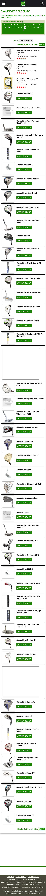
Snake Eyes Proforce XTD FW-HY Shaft (29, 335)
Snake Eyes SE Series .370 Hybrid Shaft (28, 597)
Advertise (10, 877)
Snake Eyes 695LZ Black (27, 498)
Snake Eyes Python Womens (29, 583)
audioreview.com (33, 893)
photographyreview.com (15, 893)
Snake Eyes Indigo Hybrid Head (27, 250)
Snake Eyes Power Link (26, 65)
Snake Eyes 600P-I (24, 569)
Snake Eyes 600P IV (25, 815)
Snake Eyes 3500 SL (25, 801)
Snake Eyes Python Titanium (29, 278)
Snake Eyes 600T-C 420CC (27, 50)
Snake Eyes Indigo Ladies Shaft (27, 150)
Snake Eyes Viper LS (25, 773)
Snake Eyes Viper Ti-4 (25, 654)
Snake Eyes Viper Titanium (28, 307)
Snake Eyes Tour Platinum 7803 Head (27, 626)
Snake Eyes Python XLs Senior (30, 399)
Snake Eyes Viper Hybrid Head (29, 787)
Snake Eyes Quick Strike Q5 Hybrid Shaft (28, 612)
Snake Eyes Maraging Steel (28, 79)
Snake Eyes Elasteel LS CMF (28, 484)
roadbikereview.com (20, 891)
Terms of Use (21, 877)
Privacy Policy (33, 877)
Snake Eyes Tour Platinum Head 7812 (27, 526)
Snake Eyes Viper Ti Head (27, 179)
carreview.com (36, 891)
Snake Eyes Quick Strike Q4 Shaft (28, 264)
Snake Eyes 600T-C (24, 94)
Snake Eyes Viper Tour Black (29, 108)
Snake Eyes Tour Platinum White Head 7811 (27, 413)
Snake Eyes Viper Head (26, 193)
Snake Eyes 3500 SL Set (27, 427)
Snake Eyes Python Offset (27, 207)
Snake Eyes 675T (23, 512)
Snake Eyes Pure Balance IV (28, 292)
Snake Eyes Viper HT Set (27, 541)
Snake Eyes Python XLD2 (27, 321)
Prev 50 (41, 44)
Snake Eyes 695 (23, 236)
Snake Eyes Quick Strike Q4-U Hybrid (29, 136)
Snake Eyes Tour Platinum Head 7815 (27, 122)
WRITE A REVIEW (24, 98)
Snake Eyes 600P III (24, 470)
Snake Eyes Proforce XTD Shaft (27, 730)
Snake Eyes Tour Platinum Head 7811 (27, 221)
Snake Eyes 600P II (24, 165)
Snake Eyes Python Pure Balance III (27, 759)
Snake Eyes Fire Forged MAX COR (29, 384)
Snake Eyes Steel (24, 716)
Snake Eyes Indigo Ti (25, 702)
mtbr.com (6, 891)
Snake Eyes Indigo (24, 441)
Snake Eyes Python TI (26, 640)
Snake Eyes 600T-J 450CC (27, 455)
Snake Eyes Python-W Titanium (26, 744)
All (5, 24)
